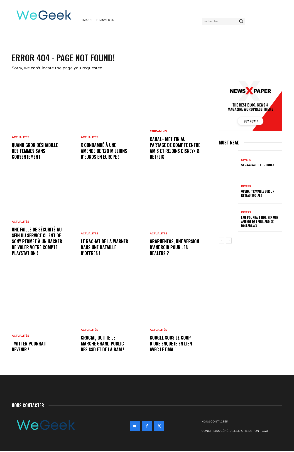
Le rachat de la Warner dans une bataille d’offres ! (104, 248)
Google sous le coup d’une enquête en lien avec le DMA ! (171, 344)
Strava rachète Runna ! (257, 165)
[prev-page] (221, 241)
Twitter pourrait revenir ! (29, 347)
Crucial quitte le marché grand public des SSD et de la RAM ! (102, 344)
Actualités (20, 138)
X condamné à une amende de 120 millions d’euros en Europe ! (104, 151)
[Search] (241, 21)
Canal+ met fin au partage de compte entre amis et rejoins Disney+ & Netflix (175, 149)
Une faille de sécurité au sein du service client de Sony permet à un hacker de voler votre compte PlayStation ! (37, 242)
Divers (246, 160)
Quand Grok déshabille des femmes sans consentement (35, 151)
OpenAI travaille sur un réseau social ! (257, 193)
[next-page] (229, 241)
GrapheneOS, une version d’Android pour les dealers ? (174, 248)
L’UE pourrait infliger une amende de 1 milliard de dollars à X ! (259, 221)
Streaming (158, 132)
